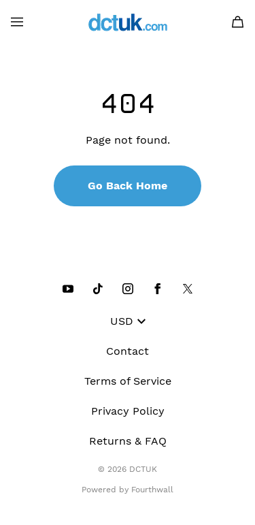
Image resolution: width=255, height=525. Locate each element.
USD (128, 321)
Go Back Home (127, 185)
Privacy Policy (128, 410)
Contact (127, 351)
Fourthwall (152, 489)
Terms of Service (127, 381)
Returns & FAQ (128, 440)
